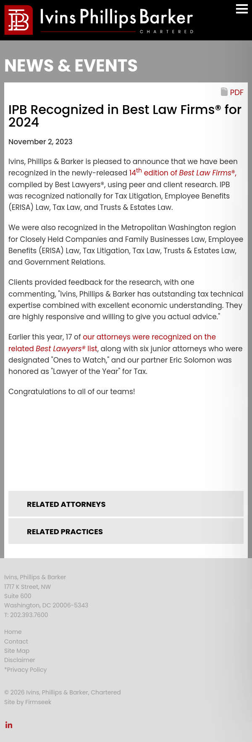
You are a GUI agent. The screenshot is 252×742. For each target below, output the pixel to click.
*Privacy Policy (25, 669)
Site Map (16, 651)
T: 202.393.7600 (26, 615)
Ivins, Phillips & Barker (35, 577)
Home (13, 632)
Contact (16, 641)
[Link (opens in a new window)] (126, 439)
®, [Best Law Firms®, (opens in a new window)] (207, 173)
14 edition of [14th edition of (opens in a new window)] (154, 173)
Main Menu (242, 12)
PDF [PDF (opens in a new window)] (237, 92)
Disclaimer (19, 660)
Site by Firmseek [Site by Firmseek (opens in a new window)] (27, 702)
